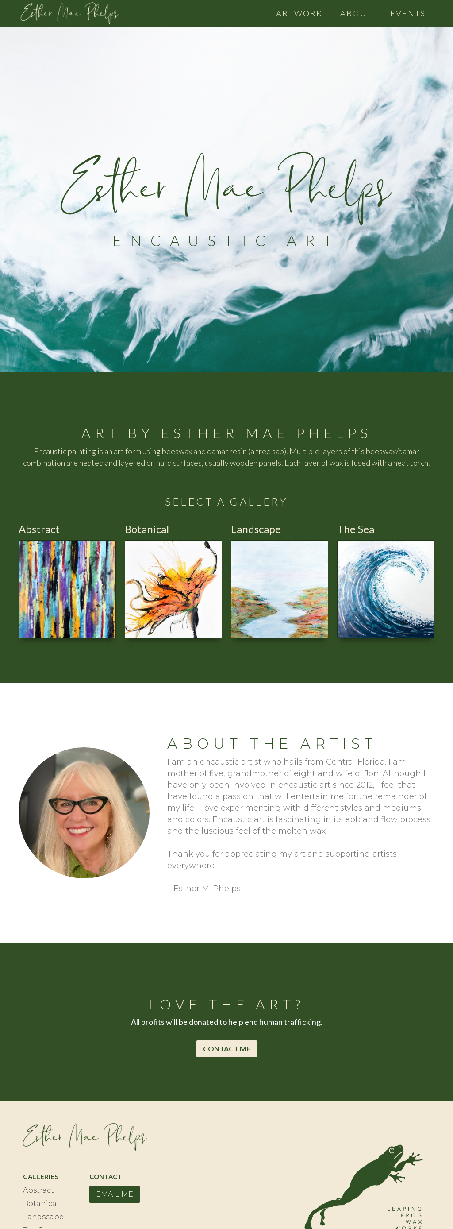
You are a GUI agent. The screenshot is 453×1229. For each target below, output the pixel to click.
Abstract (38, 1190)
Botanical (41, 1203)
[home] (70, 11)
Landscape (43, 1217)
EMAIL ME (114, 1194)
